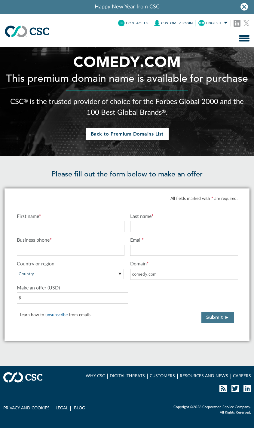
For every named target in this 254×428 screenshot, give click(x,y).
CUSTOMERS (162, 376)
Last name (142, 216)
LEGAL (62, 408)
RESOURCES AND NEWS (204, 376)
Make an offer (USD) (38, 288)
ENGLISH (213, 23)
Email (137, 240)
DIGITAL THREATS (127, 376)
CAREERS (242, 376)
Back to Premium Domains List (127, 134)
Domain (139, 263)
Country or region (35, 263)
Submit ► (217, 317)
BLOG (79, 408)
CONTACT (133, 23)
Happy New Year (115, 7)
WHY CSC (95, 376)
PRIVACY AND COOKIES (26, 408)
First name (29, 216)
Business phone (34, 240)
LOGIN (173, 23)
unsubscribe (56, 315)
